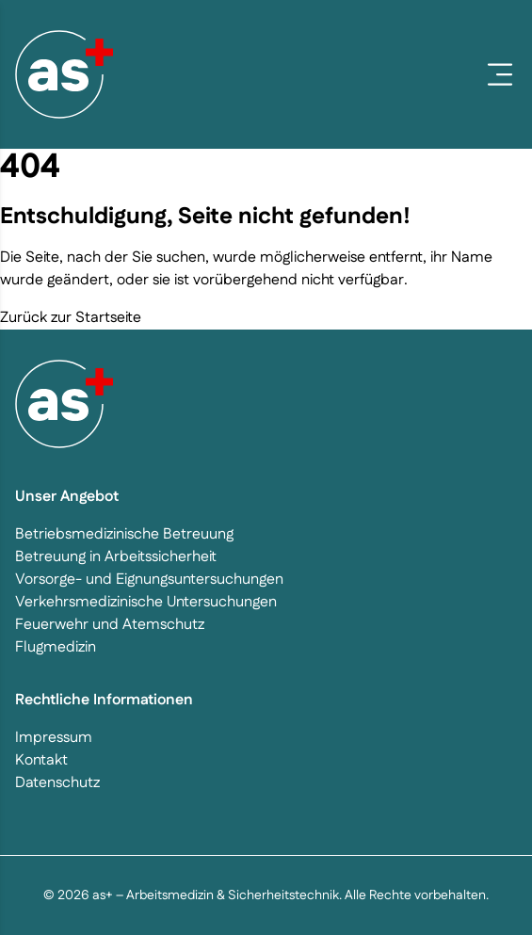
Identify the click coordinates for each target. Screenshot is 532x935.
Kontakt (41, 760)
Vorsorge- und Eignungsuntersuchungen (149, 579)
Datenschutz (57, 783)
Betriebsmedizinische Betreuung (124, 534)
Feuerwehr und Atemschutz (109, 625)
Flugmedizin (55, 647)
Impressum (53, 738)
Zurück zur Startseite (70, 318)
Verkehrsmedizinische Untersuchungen (146, 602)
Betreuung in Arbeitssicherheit (116, 557)
